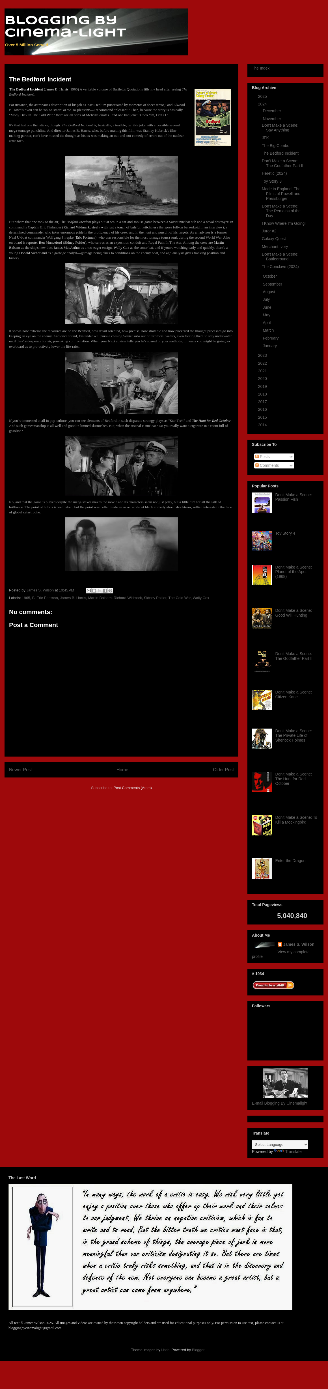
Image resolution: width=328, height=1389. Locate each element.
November (272, 118)
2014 (263, 425)
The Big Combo (275, 145)
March (269, 330)
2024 (263, 104)
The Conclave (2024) (280, 266)
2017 (263, 401)
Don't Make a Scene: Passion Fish (293, 497)
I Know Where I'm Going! (284, 223)
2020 (263, 378)
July (267, 299)
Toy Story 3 (272, 181)
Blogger (198, 1350)
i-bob (165, 1350)
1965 (26, 598)
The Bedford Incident (280, 153)
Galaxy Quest (274, 238)
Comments (267, 465)
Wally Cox (201, 598)
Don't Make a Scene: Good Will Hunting (293, 612)
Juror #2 (269, 231)
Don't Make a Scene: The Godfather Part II (282, 163)
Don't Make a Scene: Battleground (280, 256)
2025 (263, 96)
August (269, 292)
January (270, 346)
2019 (263, 386)
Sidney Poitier (155, 598)
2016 (263, 409)
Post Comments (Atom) (133, 788)
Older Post (223, 769)
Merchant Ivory (275, 246)
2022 (263, 363)
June (267, 307)
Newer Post (20, 769)
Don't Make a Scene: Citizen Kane (293, 694)
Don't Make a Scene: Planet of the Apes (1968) (293, 572)
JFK (265, 137)
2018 (263, 394)
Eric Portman (47, 598)
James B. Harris (73, 598)
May (267, 315)
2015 (263, 417)
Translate (288, 1151)
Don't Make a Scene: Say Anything (280, 127)
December (272, 111)
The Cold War (179, 598)
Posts (262, 456)
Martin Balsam (100, 598)
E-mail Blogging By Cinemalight (279, 1103)
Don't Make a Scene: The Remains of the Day (281, 211)
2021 (263, 371)
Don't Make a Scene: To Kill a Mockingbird (296, 819)
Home (122, 769)
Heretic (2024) (274, 173)
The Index (260, 68)
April (267, 322)
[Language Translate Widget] (280, 1144)
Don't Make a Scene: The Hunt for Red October (293, 779)
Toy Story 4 (285, 533)
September (273, 284)
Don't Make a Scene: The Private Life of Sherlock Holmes (293, 736)
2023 (263, 355)
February (271, 338)
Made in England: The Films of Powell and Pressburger (281, 194)
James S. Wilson (298, 944)
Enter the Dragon (290, 860)
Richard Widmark (128, 598)
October (270, 276)
